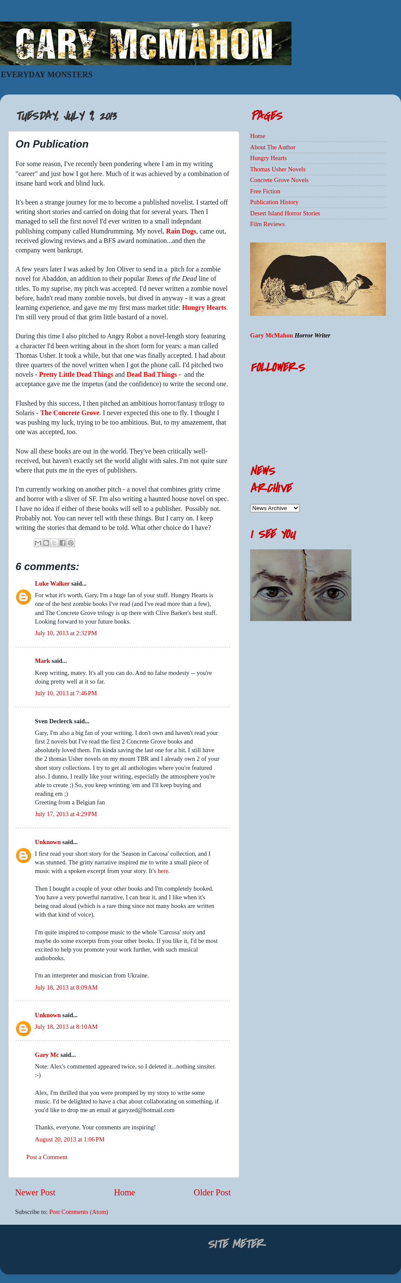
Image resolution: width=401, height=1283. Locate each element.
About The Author (272, 147)
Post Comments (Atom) (78, 1211)
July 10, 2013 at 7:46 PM (66, 693)
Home (124, 1192)
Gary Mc (47, 1054)
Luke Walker (52, 583)
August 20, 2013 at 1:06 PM (69, 1139)
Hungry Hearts (268, 157)
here (163, 870)
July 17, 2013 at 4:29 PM (66, 813)
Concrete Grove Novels (279, 180)
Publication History (274, 202)
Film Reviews (267, 224)
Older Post (212, 1192)
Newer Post (35, 1192)
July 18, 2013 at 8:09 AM (66, 987)
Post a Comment (46, 1157)
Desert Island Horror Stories (285, 213)
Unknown (48, 842)
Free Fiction (265, 191)
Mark (42, 660)
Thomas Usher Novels (278, 169)
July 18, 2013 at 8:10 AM (66, 1026)
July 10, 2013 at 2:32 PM (66, 633)
